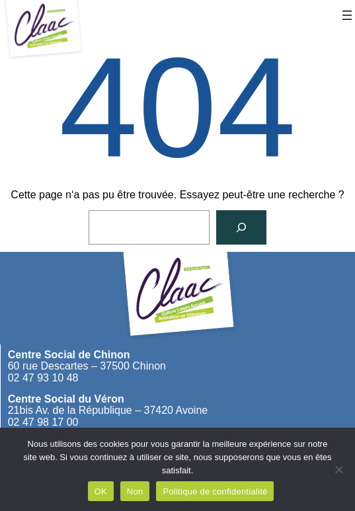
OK (101, 491)
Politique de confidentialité (215, 491)
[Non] (338, 469)
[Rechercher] (241, 227)
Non (135, 491)
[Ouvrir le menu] (347, 15)
